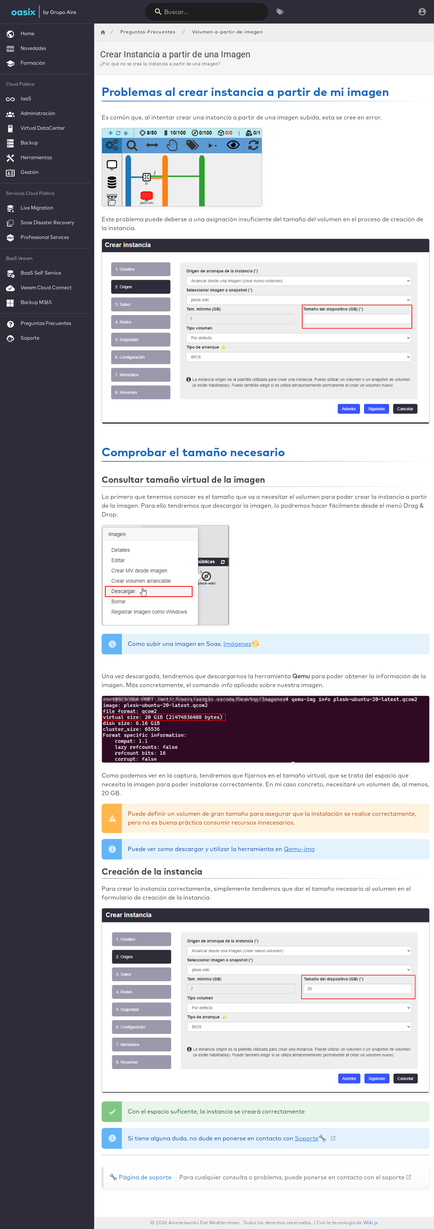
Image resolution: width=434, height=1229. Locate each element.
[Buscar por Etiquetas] (280, 12)
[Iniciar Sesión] (422, 12)
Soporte (310, 1139)
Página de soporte (257, 1177)
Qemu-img (299, 849)
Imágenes (241, 644)
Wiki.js (370, 1223)
